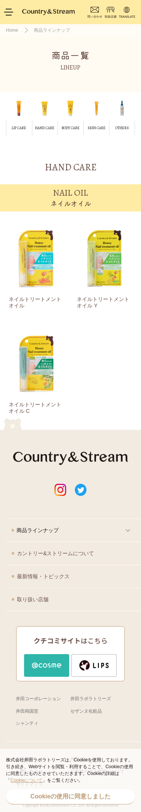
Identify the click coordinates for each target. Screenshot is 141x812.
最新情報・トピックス (43, 576)
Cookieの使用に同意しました (70, 796)
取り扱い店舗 (33, 599)
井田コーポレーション (38, 698)
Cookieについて (26, 780)
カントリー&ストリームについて (55, 553)
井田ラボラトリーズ (90, 698)
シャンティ (27, 723)
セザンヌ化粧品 (86, 711)
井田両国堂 (27, 711)
